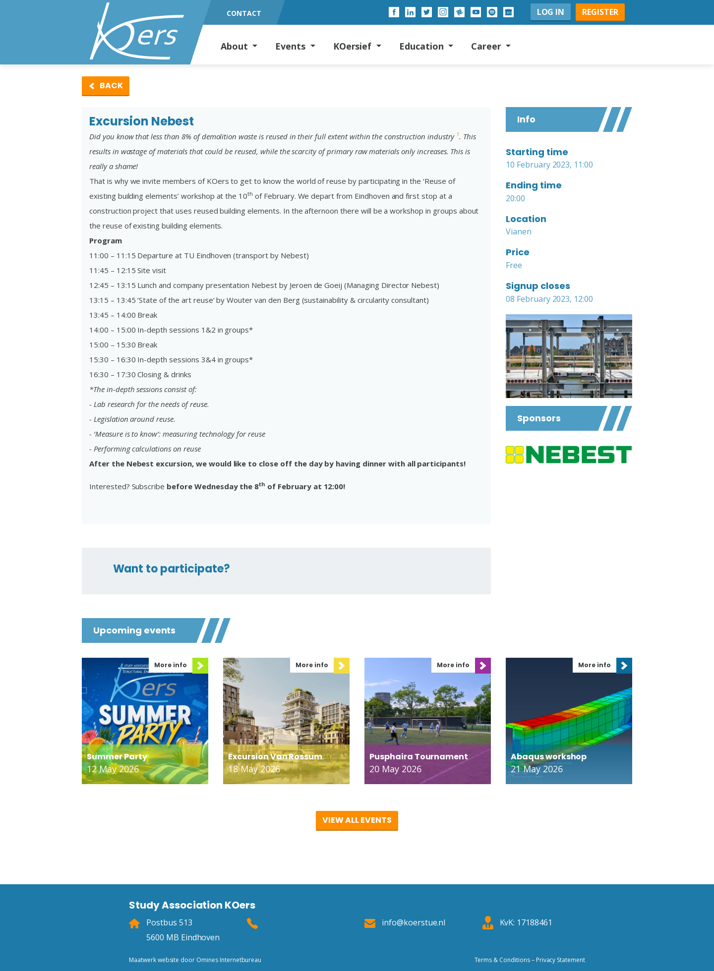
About (235, 46)
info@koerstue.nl (413, 922)
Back (111, 85)
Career (487, 46)
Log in (551, 11)
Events (291, 46)
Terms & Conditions (502, 960)
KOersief (353, 46)
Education (422, 46)
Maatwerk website (154, 960)
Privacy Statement (560, 960)
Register (600, 11)
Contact (244, 13)
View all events (356, 820)
